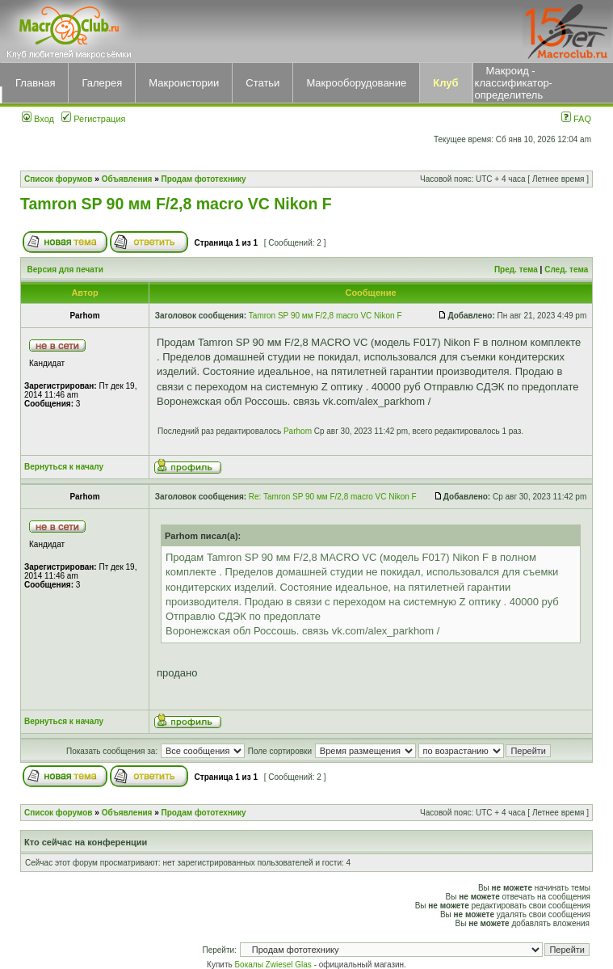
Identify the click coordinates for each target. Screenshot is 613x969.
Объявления (127, 179)
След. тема (566, 269)
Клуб (445, 83)
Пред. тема (516, 269)
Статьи (262, 83)
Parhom (297, 431)
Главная (35, 83)
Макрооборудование (356, 83)
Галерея (102, 83)
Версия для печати (65, 269)
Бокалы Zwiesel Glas (274, 964)
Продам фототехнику (204, 179)
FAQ (576, 119)
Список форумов (58, 179)
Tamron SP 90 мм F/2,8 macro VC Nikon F (176, 204)
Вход (38, 119)
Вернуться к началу (63, 466)
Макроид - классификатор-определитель (513, 83)
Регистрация (93, 119)
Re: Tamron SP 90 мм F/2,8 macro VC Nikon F (333, 496)
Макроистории (184, 83)
